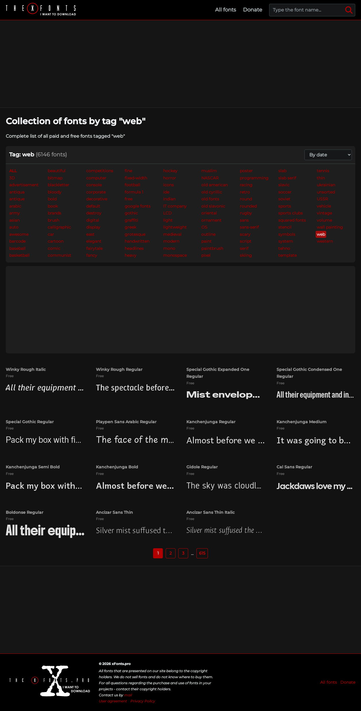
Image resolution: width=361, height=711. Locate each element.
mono (169, 248)
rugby (246, 213)
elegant (93, 241)
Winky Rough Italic (26, 369)
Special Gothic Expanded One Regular (217, 373)
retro (245, 192)
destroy (93, 213)
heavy (130, 255)
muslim (209, 170)
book (53, 206)
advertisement (23, 184)
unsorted (326, 192)
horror (169, 178)
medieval (172, 234)
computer (96, 178)
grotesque (135, 234)
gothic (131, 213)
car (51, 234)
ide (166, 192)
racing (246, 184)
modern (171, 241)
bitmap (55, 178)
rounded (248, 206)
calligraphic (59, 227)
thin (321, 178)
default (93, 206)
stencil (284, 227)
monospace (175, 255)
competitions (99, 170)
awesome (18, 234)
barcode (17, 241)
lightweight (175, 227)
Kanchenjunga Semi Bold (33, 466)
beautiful (56, 170)
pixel (206, 255)
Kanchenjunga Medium (302, 421)
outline (208, 234)
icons (168, 184)
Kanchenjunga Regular (210, 421)
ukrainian (326, 184)
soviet (284, 199)
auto (13, 227)
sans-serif (249, 227)
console (94, 184)
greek (130, 227)
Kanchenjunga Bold (117, 466)
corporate (96, 192)
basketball (19, 255)
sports (284, 206)
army (14, 213)
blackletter (58, 184)
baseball (17, 248)
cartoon (55, 241)
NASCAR (210, 178)
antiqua (16, 192)
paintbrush (212, 248)
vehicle (324, 206)
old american (214, 184)
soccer (284, 192)
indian (169, 199)
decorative (96, 199)
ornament (211, 220)
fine (128, 170)
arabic (15, 206)
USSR (322, 199)
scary (245, 234)
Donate (252, 10)
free (128, 199)
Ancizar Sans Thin (114, 512)
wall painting (330, 227)
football (132, 184)
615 (202, 553)
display (93, 227)
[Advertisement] (180, 64)
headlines (134, 248)
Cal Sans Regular (294, 466)
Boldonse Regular (24, 512)
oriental (209, 213)
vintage (324, 213)
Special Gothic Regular (30, 421)
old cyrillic (211, 192)
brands (54, 213)
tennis (323, 170)
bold (52, 199)
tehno (284, 248)
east (90, 234)
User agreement (113, 701)
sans (244, 220)
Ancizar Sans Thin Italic (210, 512)
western (325, 241)
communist (59, 255)
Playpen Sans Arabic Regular (126, 421)
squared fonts (292, 220)
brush (53, 220)
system (285, 241)
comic (54, 248)
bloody (54, 192)
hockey (170, 170)
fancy (91, 255)
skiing (246, 255)
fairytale (94, 248)
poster (246, 170)
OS (204, 227)
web (321, 234)
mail (128, 695)
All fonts (225, 10)
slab (282, 170)
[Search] (349, 10)
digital (92, 220)
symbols (286, 234)
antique (16, 199)
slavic (283, 184)
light (168, 220)
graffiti (131, 220)
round (246, 199)
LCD (167, 213)
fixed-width (136, 178)
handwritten (137, 241)
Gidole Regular (202, 466)
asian (14, 220)
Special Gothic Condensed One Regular (309, 373)
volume (324, 220)
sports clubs (290, 213)
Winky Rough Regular (119, 369)
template (287, 255)
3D (12, 178)
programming (254, 178)
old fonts (210, 199)
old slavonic (213, 206)
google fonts (137, 206)
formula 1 (134, 192)
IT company (175, 206)
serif (244, 248)
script (245, 241)
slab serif (287, 178)
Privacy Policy (142, 701)
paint (206, 241)
